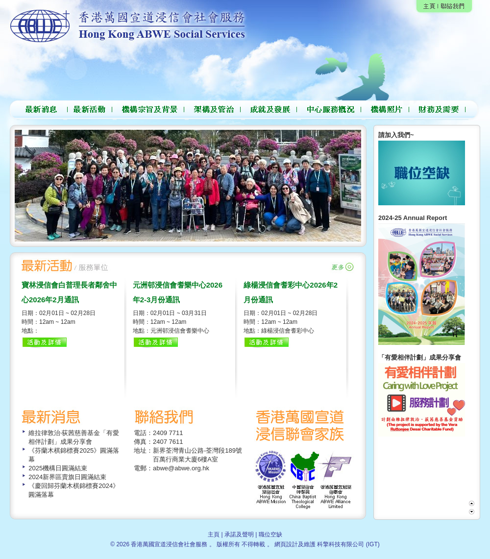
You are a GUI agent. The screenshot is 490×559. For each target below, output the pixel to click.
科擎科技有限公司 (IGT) (348, 544)
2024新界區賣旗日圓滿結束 (67, 477)
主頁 (214, 534)
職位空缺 (270, 534)
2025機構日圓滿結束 (57, 468)
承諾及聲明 (239, 534)
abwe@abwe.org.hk (181, 468)
